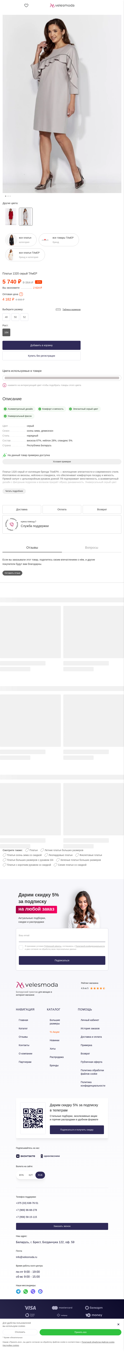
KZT (31, 1167)
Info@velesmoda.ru (29, 1249)
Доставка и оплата (91, 1034)
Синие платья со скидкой (72, 864)
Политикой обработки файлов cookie (98, 1342)
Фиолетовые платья (91, 855)
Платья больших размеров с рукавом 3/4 (30, 860)
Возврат (85, 1049)
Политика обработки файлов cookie (92, 1066)
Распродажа (54, 1049)
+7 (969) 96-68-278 (29, 1201)
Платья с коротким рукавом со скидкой (29, 864)
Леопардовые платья (61, 855)
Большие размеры (58, 1019)
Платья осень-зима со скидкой (24, 855)
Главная (20, 1019)
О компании (22, 1049)
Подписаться (62, 960)
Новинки (52, 1034)
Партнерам (22, 1056)
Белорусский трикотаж (27, 992)
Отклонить (20, 1332)
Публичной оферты (52, 946)
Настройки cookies (11, 1345)
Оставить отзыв (12, 573)
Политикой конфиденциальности (90, 946)
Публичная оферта (91, 1056)
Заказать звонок (62, 1218)
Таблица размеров (68, 309)
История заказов (90, 1027)
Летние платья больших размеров (64, 850)
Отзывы (20, 1034)
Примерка (86, 1041)
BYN (21, 1167)
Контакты (21, 1041)
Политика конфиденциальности (92, 1076)
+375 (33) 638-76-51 (29, 1194)
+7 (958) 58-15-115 (29, 1208)
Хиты (51, 1041)
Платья (33, 850)
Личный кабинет (89, 1019)
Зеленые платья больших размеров (80, 860)
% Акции (53, 1027)
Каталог (20, 1027)
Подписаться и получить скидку (73, 1121)
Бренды (52, 1056)
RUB (40, 1167)
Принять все (80, 1332)
